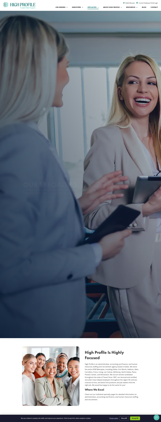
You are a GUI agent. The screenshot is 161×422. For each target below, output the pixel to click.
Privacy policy (113, 418)
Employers (77, 7)
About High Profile (112, 7)
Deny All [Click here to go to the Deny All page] (124, 418)
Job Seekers (61, 7)
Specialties (93, 7)
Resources (131, 7)
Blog (144, 7)
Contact (154, 7)
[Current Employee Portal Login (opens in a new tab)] (147, 3)
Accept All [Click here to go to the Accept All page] (135, 418)
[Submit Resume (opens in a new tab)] (129, 3)
